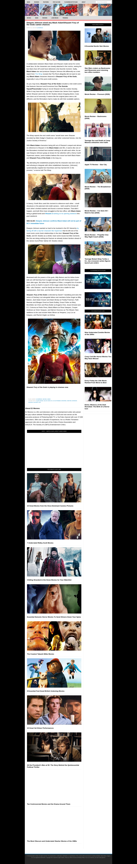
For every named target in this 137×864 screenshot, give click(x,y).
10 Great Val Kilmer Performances (40, 728)
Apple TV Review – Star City (96, 164)
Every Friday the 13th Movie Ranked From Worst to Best (96, 382)
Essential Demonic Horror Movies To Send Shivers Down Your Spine (54, 617)
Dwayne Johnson (72, 400)
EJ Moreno (39, 399)
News (49, 399)
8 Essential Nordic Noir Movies (97, 46)
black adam (47, 400)
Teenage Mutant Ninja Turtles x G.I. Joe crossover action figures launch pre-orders (97, 261)
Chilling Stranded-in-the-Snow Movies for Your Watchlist (49, 580)
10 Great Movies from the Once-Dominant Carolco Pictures (50, 506)
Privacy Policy (81, 857)
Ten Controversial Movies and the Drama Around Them (48, 804)
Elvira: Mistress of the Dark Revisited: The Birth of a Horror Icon (97, 407)
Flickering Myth (68, 9)
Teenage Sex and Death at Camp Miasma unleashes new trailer (97, 141)
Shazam (30, 402)
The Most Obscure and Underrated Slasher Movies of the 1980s (52, 841)
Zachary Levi (37, 402)
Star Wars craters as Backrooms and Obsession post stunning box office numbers (97, 70)
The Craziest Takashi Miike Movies (40, 654)
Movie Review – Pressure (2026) (97, 94)
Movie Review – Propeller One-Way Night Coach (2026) (97, 236)
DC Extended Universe (59, 400)
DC (52, 400)
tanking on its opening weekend (61, 213)
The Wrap (38, 74)
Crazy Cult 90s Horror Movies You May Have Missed (98, 357)
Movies (45, 399)
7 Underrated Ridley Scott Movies (40, 543)
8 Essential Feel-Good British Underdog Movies (45, 691)
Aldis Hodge (39, 400)
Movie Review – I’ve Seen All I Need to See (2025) (96, 212)
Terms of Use (73, 857)
